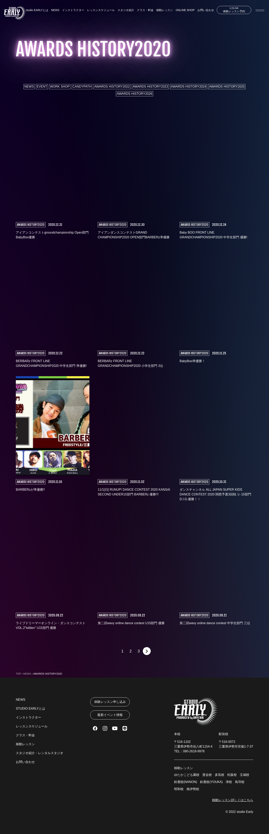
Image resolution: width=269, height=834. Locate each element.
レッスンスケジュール (101, 10)
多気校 (219, 774)
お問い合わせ (205, 10)
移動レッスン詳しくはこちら (232, 800)
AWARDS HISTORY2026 (134, 93)
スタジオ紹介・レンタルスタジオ (39, 753)
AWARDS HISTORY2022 (112, 86)
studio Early (245, 811)
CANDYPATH (81, 86)
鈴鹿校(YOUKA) (211, 782)
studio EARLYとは (37, 10)
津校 (229, 782)
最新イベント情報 (110, 715)
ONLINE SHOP (185, 10)
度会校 (207, 774)
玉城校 (244, 774)
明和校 (179, 789)
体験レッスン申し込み (110, 701)
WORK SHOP (60, 86)
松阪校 (232, 774)
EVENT (42, 86)
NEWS (55, 10)
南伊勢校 (193, 789)
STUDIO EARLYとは (30, 708)
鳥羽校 (239, 782)
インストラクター (73, 10)
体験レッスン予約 (234, 10)
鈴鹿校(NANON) (185, 782)
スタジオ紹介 (125, 10)
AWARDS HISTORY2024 (188, 86)
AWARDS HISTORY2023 (150, 86)
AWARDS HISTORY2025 (227, 86)
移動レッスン (164, 10)
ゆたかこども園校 (186, 774)
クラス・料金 (145, 10)
